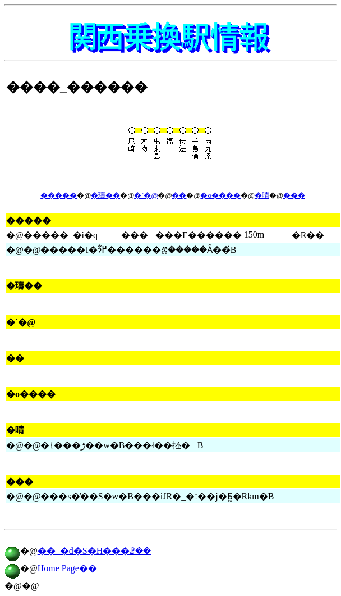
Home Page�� (67, 568)
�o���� (220, 195)
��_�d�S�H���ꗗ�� (94, 551)
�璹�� (105, 195)
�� (179, 195)
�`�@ (146, 195)
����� (58, 195)
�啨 (262, 195)
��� (294, 195)
